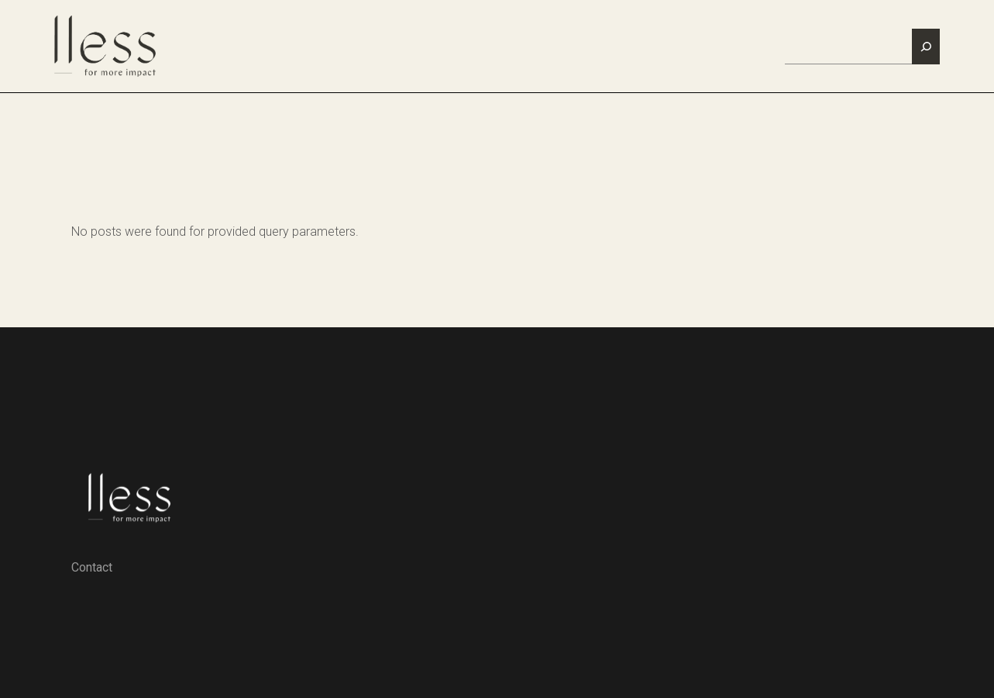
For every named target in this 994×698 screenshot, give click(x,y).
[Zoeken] (926, 46)
